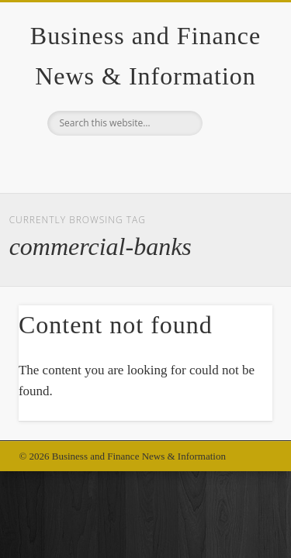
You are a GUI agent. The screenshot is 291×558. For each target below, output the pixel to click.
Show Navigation (235, 138)
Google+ (143, 162)
